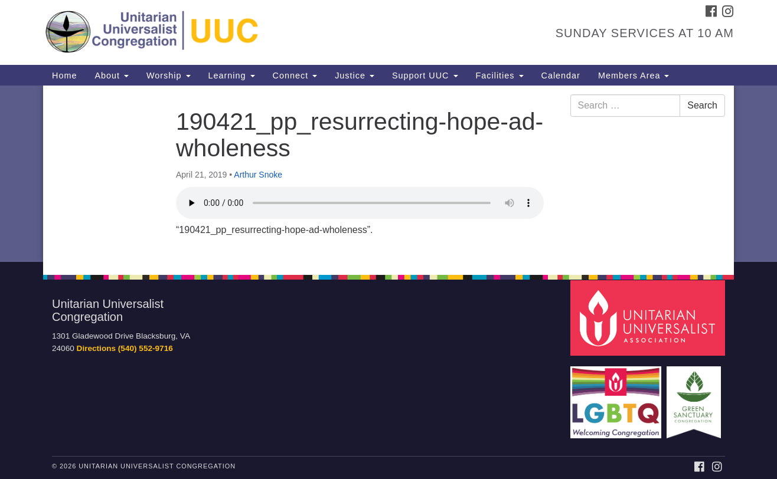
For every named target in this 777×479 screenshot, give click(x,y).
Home (64, 75)
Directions (96, 348)
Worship (168, 75)
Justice (354, 75)
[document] (388, 174)
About (111, 75)
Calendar (560, 75)
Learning (231, 75)
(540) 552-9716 (145, 348)
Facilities (500, 75)
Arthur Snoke (258, 174)
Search (702, 105)
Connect (295, 75)
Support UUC (425, 75)
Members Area (634, 75)
